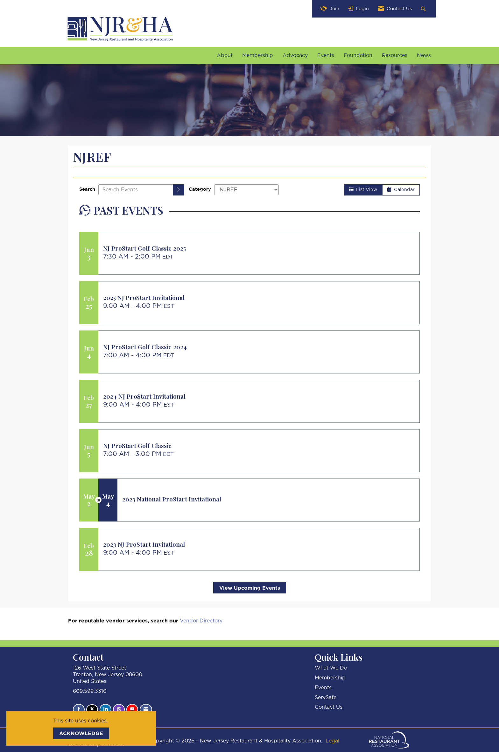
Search (87, 189)
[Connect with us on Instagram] (119, 709)
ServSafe (325, 697)
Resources (394, 55)
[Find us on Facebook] (79, 709)
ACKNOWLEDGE (81, 733)
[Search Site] (424, 8)
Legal (332, 740)
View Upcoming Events (249, 588)
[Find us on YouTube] (132, 709)
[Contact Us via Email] (146, 709)
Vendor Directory (201, 620)
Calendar (401, 189)
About (225, 55)
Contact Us (328, 707)
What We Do (331, 667)
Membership (257, 55)
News (424, 55)
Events (325, 55)
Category (200, 189)
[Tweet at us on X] (92, 709)
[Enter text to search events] (135, 189)
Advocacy (295, 55)
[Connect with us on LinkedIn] (105, 709)
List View (363, 189)
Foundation (358, 55)
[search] (178, 189)
